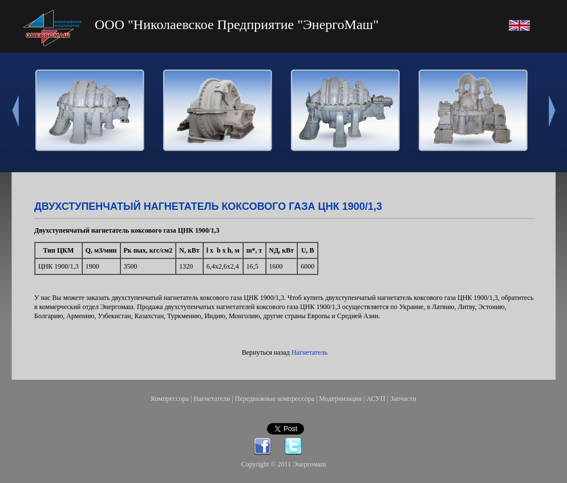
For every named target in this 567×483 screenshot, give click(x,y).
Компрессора (170, 399)
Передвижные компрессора (274, 399)
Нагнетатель (309, 352)
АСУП (375, 399)
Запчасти (403, 399)
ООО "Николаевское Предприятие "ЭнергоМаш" (237, 24)
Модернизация (340, 399)
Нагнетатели (211, 399)
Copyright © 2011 (267, 464)
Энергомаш (309, 464)
